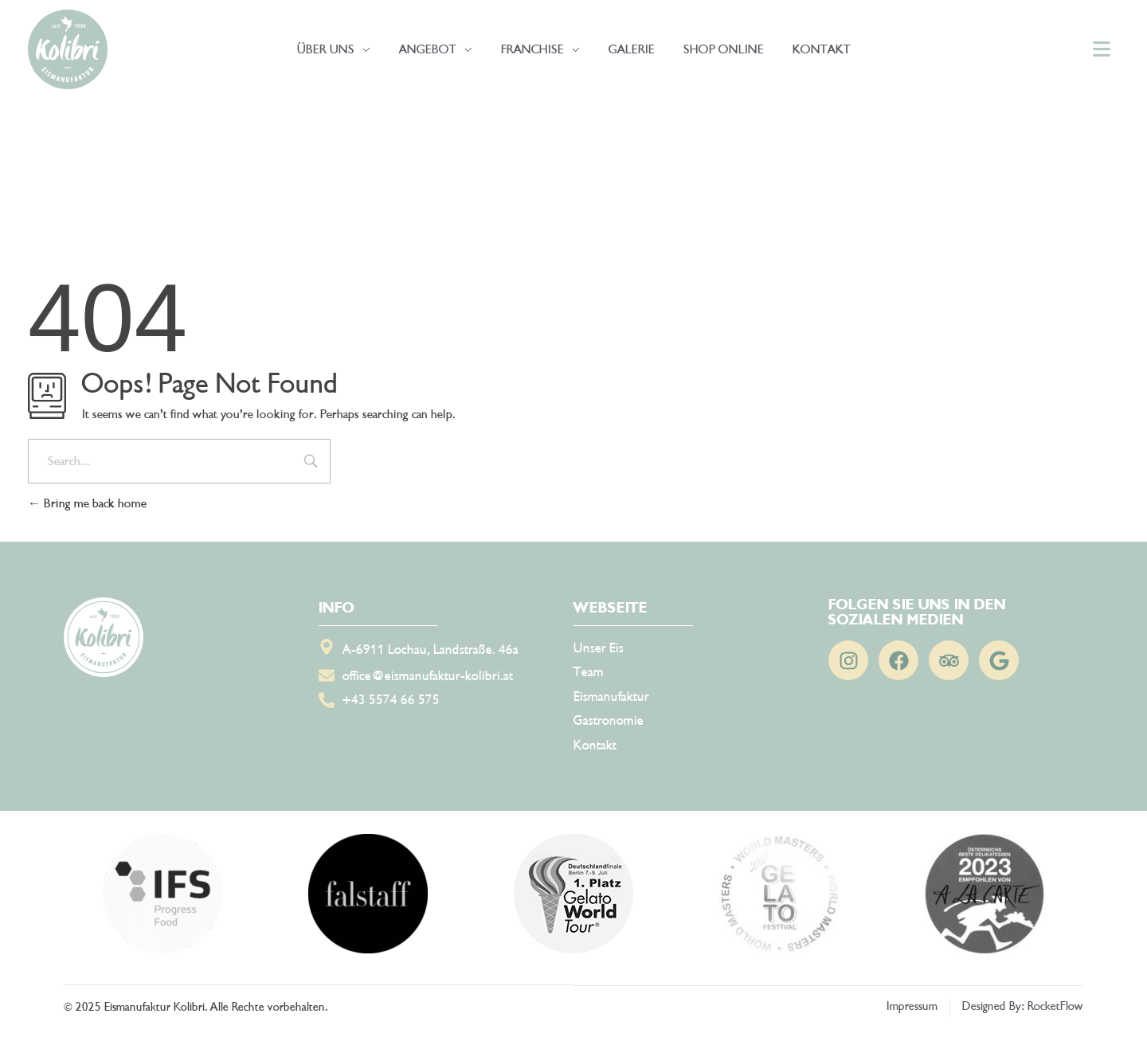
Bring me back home (87, 503)
